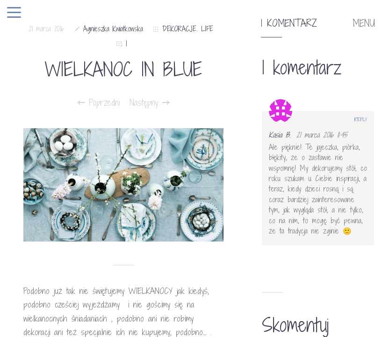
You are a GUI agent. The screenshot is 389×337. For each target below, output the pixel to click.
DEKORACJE (179, 29)
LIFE (207, 29)
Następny (149, 102)
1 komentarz (289, 23)
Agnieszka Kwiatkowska (113, 29)
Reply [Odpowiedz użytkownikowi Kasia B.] (360, 119)
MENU (364, 23)
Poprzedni (99, 102)
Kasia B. (279, 135)
